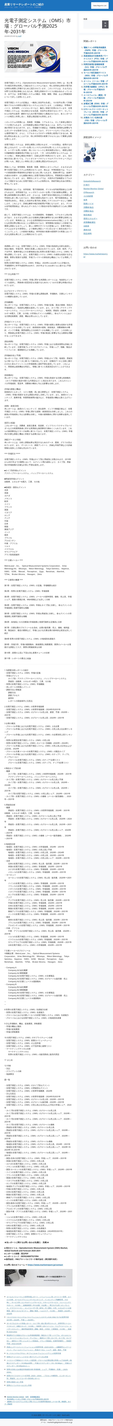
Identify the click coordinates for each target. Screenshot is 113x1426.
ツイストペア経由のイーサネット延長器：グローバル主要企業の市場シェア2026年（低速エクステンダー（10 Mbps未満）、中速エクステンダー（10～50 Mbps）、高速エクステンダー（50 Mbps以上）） (39, 1363)
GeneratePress (75, 1415)
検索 (85, 19)
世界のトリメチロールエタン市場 (19, 1385)
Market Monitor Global (15, 1397)
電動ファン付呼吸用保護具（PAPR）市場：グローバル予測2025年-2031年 (95, 50)
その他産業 (88, 196)
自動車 (86, 226)
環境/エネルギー (90, 218)
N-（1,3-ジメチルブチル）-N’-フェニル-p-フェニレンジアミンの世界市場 (34, 1353)
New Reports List (99, 5)
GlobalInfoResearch (92, 181)
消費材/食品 (89, 207)
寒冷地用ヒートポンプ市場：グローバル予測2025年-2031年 (28, 1399)
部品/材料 (88, 233)
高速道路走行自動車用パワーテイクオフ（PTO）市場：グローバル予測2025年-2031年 (96, 59)
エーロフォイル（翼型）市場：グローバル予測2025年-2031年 (95, 98)
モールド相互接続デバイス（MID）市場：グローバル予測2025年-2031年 (96, 75)
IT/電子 (87, 185)
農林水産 (87, 229)
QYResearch (89, 192)
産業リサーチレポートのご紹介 (24, 4)
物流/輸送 (88, 215)
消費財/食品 (89, 211)
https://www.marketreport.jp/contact (45, 1265)
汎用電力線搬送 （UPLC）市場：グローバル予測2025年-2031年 (96, 89)
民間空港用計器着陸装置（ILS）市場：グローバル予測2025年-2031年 (95, 67)
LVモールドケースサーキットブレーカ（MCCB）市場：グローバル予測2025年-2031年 (96, 112)
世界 (27, 1397)
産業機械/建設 (35, 1397)
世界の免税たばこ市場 (15, 1382)
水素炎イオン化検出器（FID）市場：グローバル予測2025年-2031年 (95, 120)
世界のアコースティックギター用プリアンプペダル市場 (27, 1357)
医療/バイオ (89, 203)
